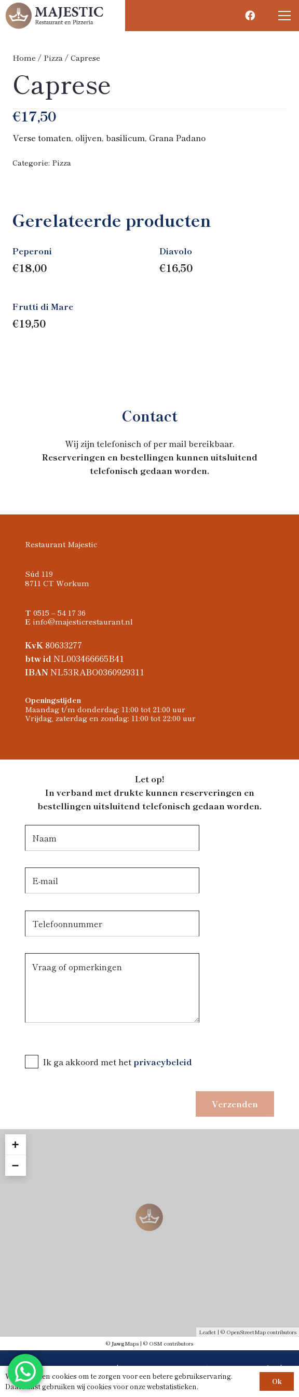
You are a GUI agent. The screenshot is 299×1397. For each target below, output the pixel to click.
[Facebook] (250, 15)
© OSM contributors (168, 1343)
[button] (284, 15)
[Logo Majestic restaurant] (54, 15)
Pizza (53, 57)
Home (24, 57)
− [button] (15, 1165)
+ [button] (15, 1144)
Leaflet (207, 1332)
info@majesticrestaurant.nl (83, 621)
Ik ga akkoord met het (88, 1061)
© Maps (122, 1343)
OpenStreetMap (246, 1332)
